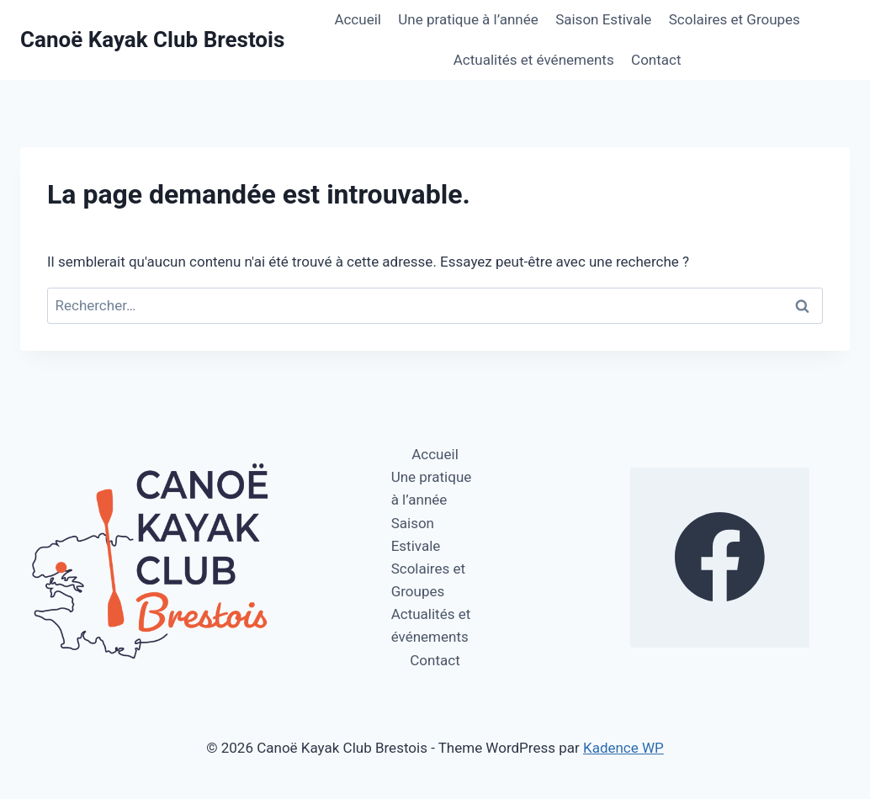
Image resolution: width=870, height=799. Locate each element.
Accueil (357, 19)
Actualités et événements (534, 59)
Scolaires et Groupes (734, 19)
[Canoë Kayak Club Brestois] (152, 40)
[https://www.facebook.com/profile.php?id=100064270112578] (720, 558)
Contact (656, 59)
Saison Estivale (603, 19)
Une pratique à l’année (468, 19)
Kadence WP (623, 747)
